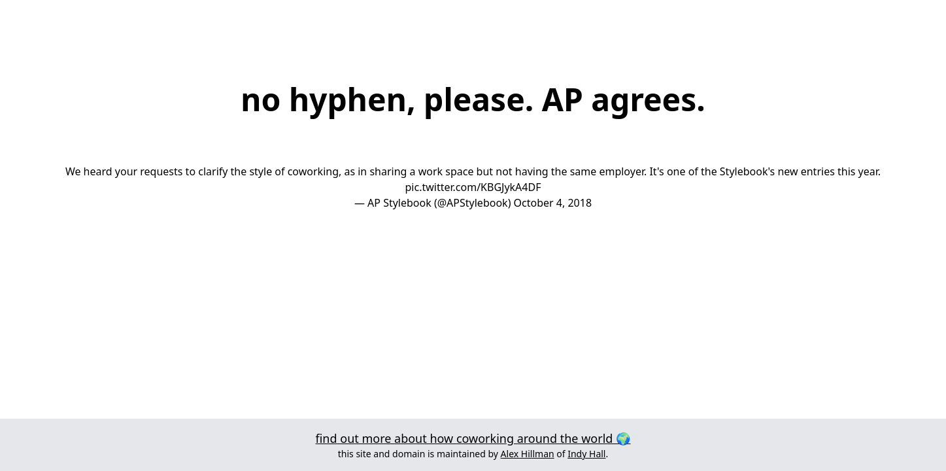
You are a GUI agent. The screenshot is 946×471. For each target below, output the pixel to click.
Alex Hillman (527, 453)
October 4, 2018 (553, 203)
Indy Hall (586, 453)
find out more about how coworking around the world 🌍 (473, 438)
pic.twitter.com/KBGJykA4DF (473, 187)
